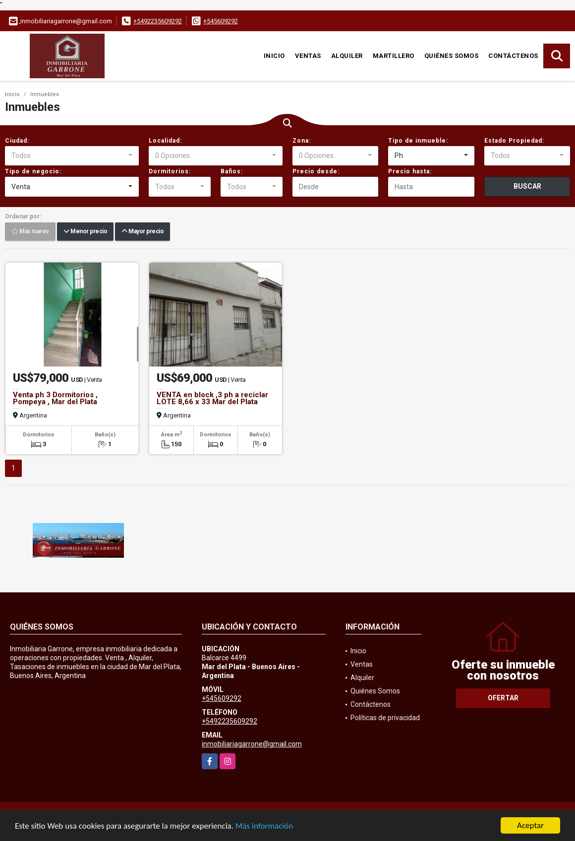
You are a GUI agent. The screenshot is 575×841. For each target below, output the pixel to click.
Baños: (232, 171)
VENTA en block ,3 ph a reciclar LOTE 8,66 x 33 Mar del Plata (212, 398)
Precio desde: (316, 171)
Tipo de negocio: (33, 171)
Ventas (308, 55)
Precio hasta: (410, 171)
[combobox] (72, 156)
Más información (264, 826)
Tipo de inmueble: (418, 140)
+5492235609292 (157, 21)
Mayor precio (142, 231)
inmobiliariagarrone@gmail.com (252, 744)
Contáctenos (513, 55)
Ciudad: (17, 140)
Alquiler (347, 55)
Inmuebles (44, 94)
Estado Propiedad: (514, 140)
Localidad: (165, 140)
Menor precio (85, 231)
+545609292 (220, 21)
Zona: (301, 140)
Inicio (274, 55)
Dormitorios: (170, 171)
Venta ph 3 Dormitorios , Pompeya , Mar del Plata (55, 398)
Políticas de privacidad (385, 718)
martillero (393, 55)
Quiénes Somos (451, 55)
